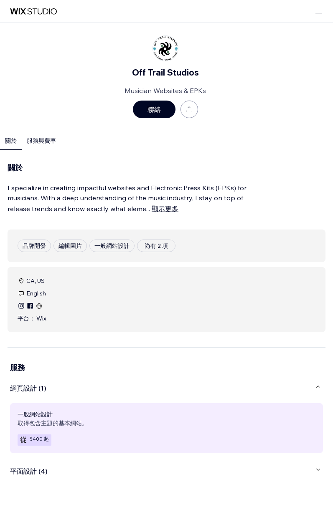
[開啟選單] (319, 11)
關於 (11, 140)
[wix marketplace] (33, 11)
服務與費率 (41, 140)
